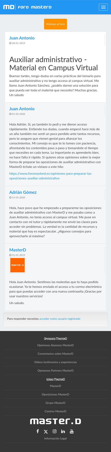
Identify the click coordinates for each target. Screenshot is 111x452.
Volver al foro (55, 24)
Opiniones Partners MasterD (55, 370)
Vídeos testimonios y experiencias (55, 362)
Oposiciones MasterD (55, 394)
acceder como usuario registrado (59, 318)
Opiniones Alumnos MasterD (55, 345)
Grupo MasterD (55, 402)
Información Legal (55, 438)
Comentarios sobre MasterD (55, 353)
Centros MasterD (56, 411)
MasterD (55, 386)
